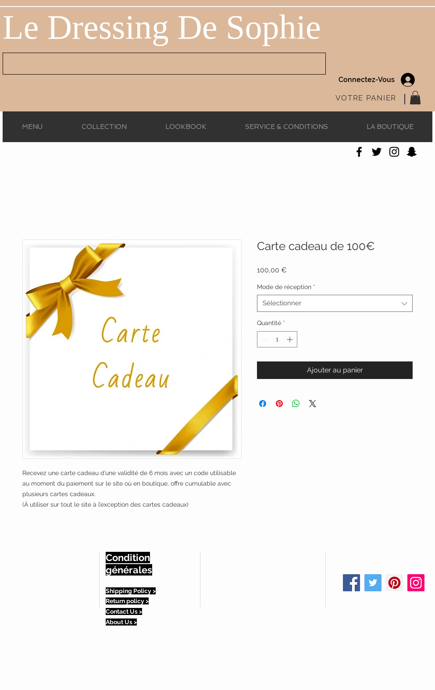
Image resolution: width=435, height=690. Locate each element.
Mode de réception (286, 286)
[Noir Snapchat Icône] (411, 151)
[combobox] (335, 303)
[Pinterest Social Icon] (394, 582)
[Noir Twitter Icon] (376, 151)
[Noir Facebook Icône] (359, 151)
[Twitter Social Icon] (373, 582)
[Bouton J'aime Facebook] (57, 154)
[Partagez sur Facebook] (262, 403)
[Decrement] (263, 339)
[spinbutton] (277, 339)
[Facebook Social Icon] (351, 582)
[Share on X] (312, 403)
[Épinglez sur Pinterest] (279, 403)
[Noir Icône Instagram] (394, 151)
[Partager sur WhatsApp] (296, 403)
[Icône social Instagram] (415, 582)
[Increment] (290, 339)
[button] (415, 97)
